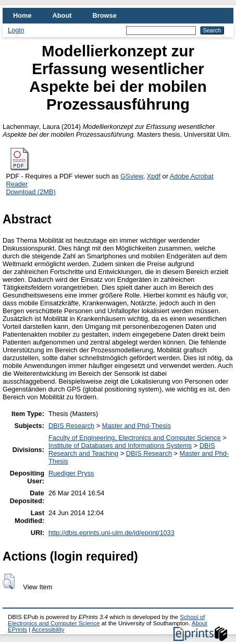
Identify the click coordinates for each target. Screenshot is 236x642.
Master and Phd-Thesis (136, 426)
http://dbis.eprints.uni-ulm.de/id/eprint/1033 (111, 533)
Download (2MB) (30, 192)
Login (16, 30)
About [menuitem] (62, 15)
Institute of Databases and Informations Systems (120, 445)
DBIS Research (71, 426)
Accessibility (48, 629)
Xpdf (153, 176)
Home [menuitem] (22, 15)
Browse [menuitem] (105, 15)
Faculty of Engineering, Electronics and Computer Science (134, 438)
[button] (9, 581)
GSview (131, 176)
